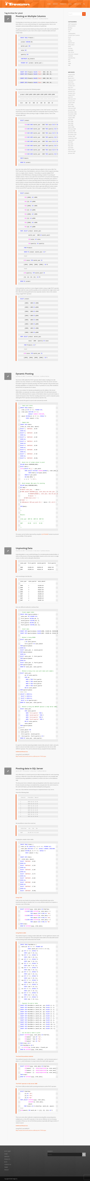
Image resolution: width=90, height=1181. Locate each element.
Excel (69, 37)
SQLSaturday (71, 58)
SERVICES (6, 1156)
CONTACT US (7, 1164)
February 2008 (72, 129)
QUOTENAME (44, 534)
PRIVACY (6, 1170)
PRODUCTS (7, 1159)
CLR (69, 31)
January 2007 (71, 153)
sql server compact (73, 54)
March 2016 (71, 84)
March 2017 (71, 78)
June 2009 (70, 104)
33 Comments (27, 18)
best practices (72, 26)
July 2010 (70, 97)
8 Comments (26, 771)
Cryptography (71, 33)
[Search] (84, 4)
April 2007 (70, 147)
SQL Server (35, 18)
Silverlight (70, 50)
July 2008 (70, 119)
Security (70, 48)
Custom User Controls (74, 35)
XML (69, 65)
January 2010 (71, 101)
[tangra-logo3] (17, 4)
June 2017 (70, 76)
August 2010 (71, 95)
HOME (6, 1154)
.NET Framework (72, 24)
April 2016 (70, 82)
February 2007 (72, 151)
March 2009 (71, 106)
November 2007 (72, 134)
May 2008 (70, 123)
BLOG (5, 1162)
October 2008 (71, 116)
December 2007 (72, 132)
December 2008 (72, 112)
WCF (69, 59)
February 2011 (72, 89)
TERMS (6, 1167)
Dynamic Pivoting (24, 373)
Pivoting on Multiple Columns (31, 16)
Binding (70, 28)
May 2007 (70, 146)
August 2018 (71, 74)
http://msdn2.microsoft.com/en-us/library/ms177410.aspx (31, 756)
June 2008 (70, 121)
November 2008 (72, 114)
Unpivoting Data (24, 548)
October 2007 (71, 136)
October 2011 (71, 86)
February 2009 (72, 108)
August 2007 (71, 140)
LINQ (69, 39)
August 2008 (71, 117)
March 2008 (71, 127)
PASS (69, 46)
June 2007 (70, 144)
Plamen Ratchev (44, 18)
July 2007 (70, 142)
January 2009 (71, 110)
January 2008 (71, 131)
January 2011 (71, 91)
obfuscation (71, 44)
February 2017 (72, 80)
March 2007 (71, 149)
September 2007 (72, 138)
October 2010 (71, 93)
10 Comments (29, 550)
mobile (70, 41)
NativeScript (71, 43)
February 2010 (72, 99)
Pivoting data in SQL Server (29, 768)
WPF (69, 61)
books (69, 29)
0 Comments (29, 376)
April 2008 (70, 125)
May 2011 (70, 87)
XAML (69, 63)
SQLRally (70, 56)
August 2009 (71, 102)
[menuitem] (49, 4)
